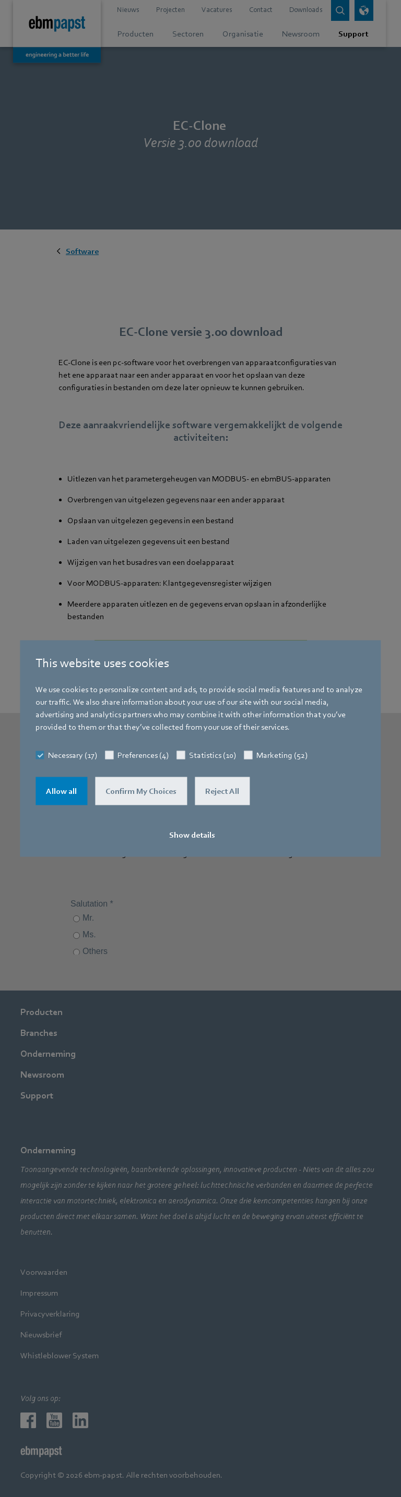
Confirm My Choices (140, 791)
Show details (192, 835)
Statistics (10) (212, 755)
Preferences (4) (143, 755)
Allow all (61, 791)
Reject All (222, 791)
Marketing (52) (282, 755)
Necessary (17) (72, 755)
